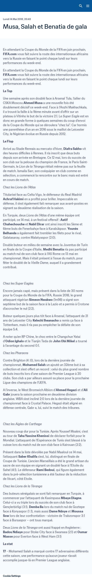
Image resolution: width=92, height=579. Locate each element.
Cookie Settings (12, 576)
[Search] (80, 6)
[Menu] (88, 6)
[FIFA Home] (10, 5)
